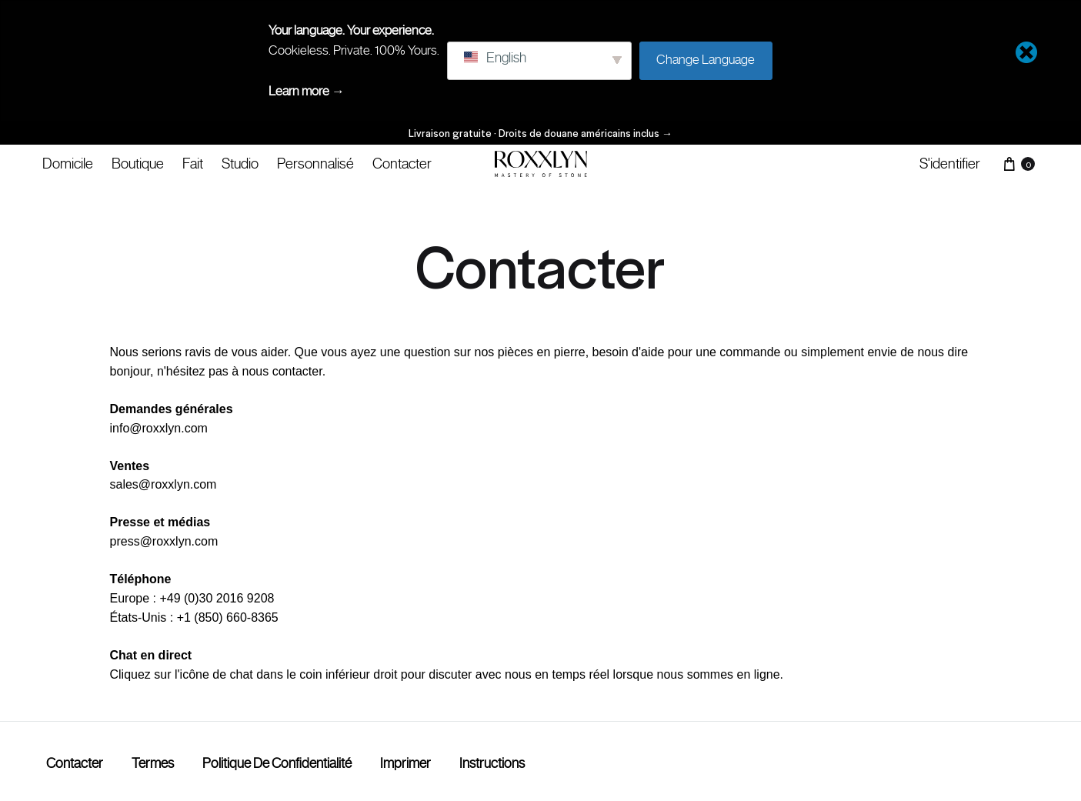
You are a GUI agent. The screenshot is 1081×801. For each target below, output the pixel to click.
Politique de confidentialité (277, 763)
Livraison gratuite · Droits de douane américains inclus (540, 132)
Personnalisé (315, 163)
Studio (240, 163)
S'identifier (949, 163)
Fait (192, 163)
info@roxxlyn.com (159, 428)
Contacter (402, 163)
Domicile (67, 163)
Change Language (705, 59)
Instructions (492, 763)
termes (153, 763)
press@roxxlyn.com (164, 541)
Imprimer (405, 763)
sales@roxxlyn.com (163, 484)
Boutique (138, 163)
